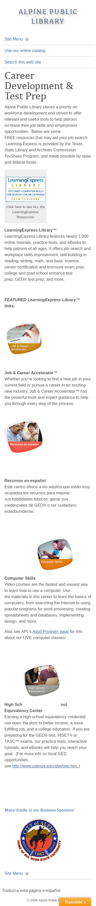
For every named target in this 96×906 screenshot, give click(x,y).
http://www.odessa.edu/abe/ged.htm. (45, 766)
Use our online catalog (25, 50)
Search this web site (23, 62)
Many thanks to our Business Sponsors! (40, 810)
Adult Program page (51, 631)
